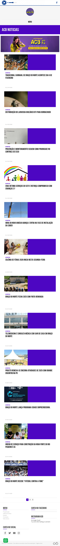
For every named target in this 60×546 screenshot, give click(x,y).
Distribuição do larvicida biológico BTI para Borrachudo (28, 112)
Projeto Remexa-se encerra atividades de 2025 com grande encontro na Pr (28, 371)
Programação (6, 512)
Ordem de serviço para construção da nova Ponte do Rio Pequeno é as (27, 445)
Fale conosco (6, 518)
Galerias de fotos (7, 513)
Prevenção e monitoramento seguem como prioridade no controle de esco (27, 150)
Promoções (5, 517)
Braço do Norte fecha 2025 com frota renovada (24, 296)
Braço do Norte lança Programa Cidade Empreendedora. (27, 407)
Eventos (5, 515)
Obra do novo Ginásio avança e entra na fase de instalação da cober (29, 224)
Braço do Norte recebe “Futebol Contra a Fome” (24, 481)
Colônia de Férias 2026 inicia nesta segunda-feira (25, 259)
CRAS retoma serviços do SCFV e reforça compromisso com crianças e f (28, 187)
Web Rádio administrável (55, 543)
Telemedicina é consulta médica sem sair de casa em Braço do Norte (28, 335)
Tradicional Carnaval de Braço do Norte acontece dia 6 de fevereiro (28, 76)
